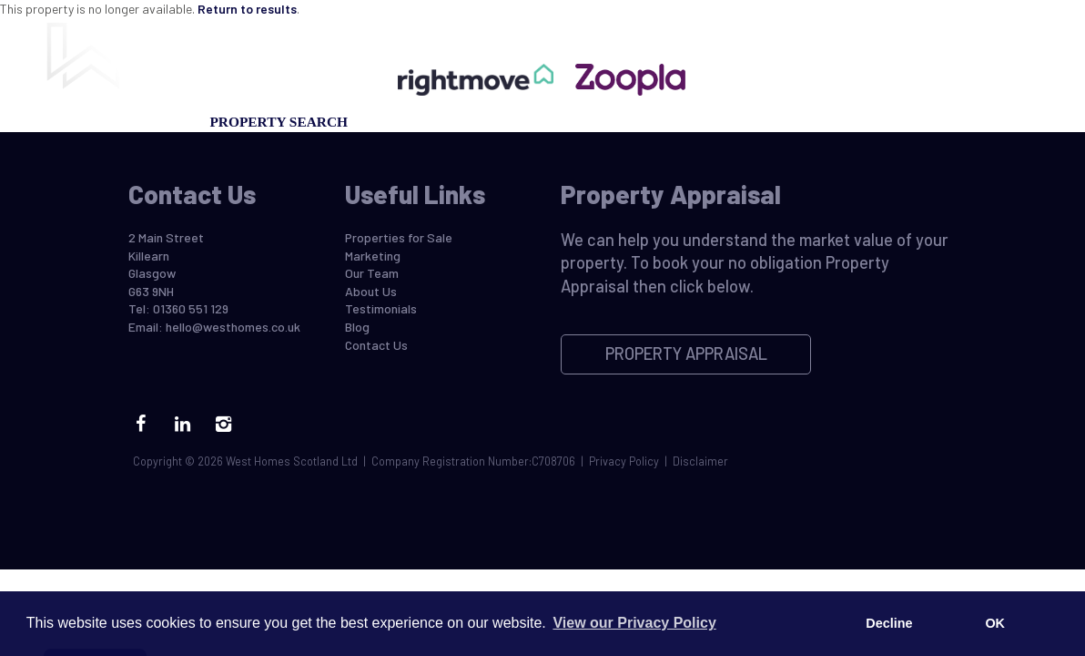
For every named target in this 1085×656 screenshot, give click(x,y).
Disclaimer (700, 461)
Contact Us (940, 121)
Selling (160, 121)
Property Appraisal (553, 121)
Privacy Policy (624, 461)
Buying (83, 121)
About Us (371, 291)
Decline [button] (889, 623)
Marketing (410, 121)
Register (687, 121)
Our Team (780, 121)
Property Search (278, 121)
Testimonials (381, 308)
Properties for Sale (398, 237)
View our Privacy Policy (634, 622)
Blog (856, 121)
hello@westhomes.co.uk (233, 326)
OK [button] (995, 623)
